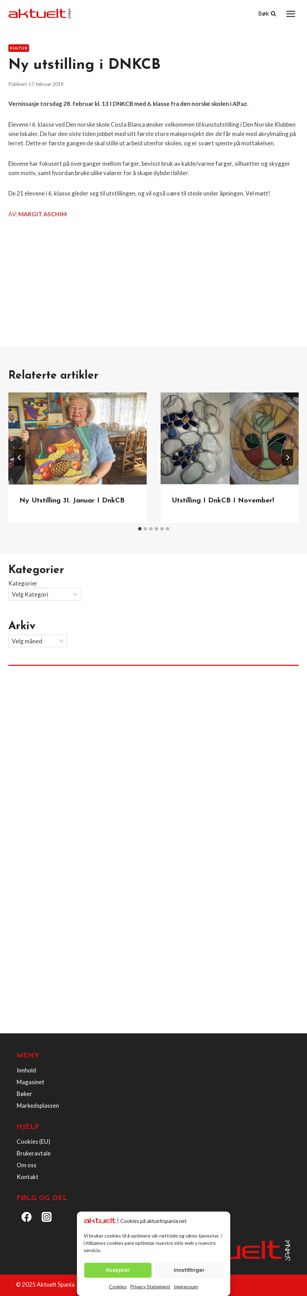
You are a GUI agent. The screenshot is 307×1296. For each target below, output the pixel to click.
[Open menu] (290, 14)
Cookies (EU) (33, 1141)
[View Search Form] (267, 13)
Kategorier (22, 583)
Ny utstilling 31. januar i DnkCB (72, 500)
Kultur (19, 48)
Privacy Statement (150, 1286)
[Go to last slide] (19, 457)
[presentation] (77, 438)
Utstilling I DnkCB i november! (223, 500)
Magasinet (30, 1082)
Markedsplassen (38, 1105)
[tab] (140, 529)
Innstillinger (189, 1270)
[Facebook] (27, 1217)
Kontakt (28, 1176)
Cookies (118, 1286)
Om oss (26, 1165)
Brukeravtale (34, 1153)
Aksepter (117, 1270)
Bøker (24, 1093)
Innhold (26, 1070)
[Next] (287, 457)
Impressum (186, 1286)
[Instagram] (47, 1217)
